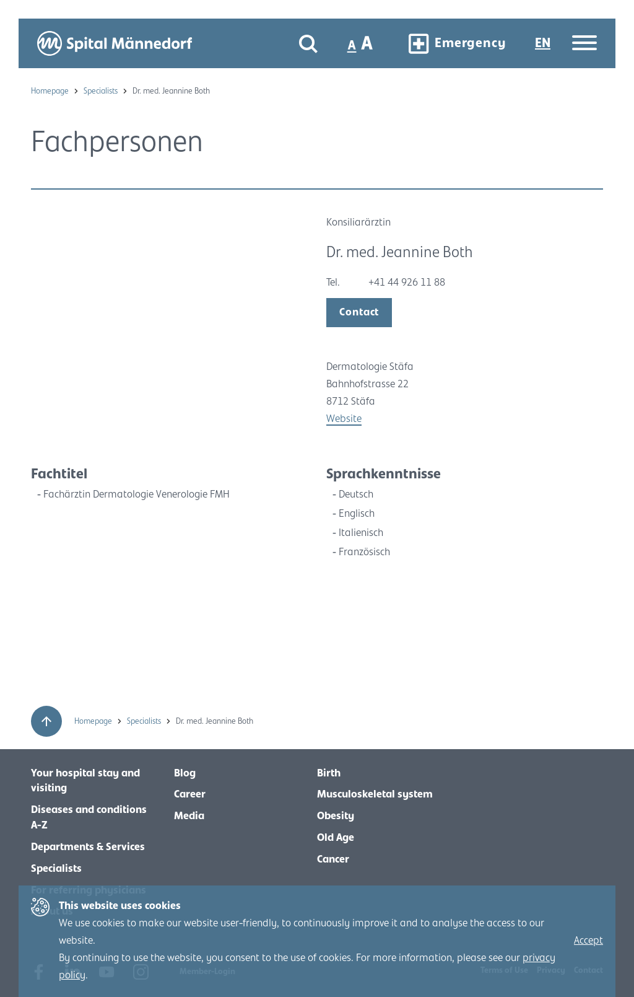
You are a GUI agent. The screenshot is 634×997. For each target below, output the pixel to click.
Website (344, 418)
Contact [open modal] (359, 312)
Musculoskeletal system (375, 794)
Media (189, 816)
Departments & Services (88, 847)
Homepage (51, 91)
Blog (185, 773)
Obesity (335, 816)
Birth (329, 773)
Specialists (101, 91)
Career (190, 794)
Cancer (333, 859)
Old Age (335, 837)
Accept (588, 940)
